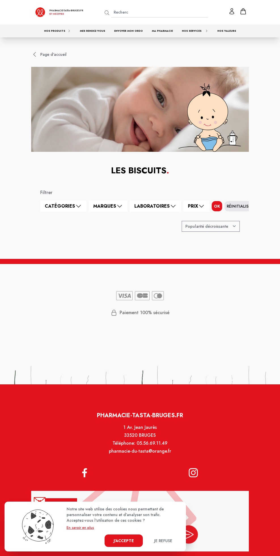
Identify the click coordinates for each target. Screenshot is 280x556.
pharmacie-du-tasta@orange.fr (140, 454)
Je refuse (163, 541)
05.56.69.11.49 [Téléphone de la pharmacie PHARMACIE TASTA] (152, 447)
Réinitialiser (240, 206)
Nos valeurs (226, 31)
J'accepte (124, 541)
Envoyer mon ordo (128, 31)
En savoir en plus (80, 527)
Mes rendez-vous (92, 31)
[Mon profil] (231, 11)
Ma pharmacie (162, 31)
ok (217, 206)
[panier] (243, 11)
